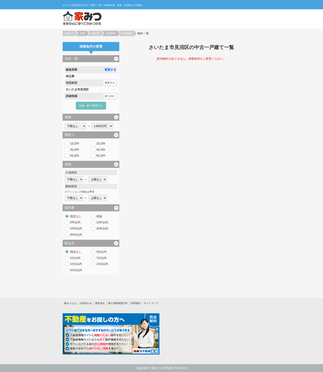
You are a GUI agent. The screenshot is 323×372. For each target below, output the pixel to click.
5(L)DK (74, 155)
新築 (99, 216)
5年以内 (75, 222)
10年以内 (102, 222)
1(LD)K (74, 143)
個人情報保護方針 (118, 303)
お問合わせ (86, 303)
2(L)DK (100, 143)
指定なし (76, 216)
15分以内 (102, 264)
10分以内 (76, 264)
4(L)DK (100, 149)
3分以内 (101, 251)
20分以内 (76, 270)
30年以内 (76, 234)
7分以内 (101, 258)
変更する (110, 69)
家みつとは (70, 303)
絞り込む (110, 96)
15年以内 (76, 228)
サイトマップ (151, 303)
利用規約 (136, 303)
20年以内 (102, 228)
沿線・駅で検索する (91, 105)
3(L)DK (74, 149)
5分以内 (75, 258)
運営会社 (100, 303)
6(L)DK (100, 155)
